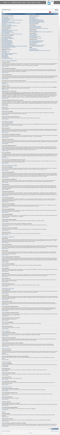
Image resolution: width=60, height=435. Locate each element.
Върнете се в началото (5, 66)
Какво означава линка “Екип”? (33, 23)
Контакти (38, 2)
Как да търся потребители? (33, 37)
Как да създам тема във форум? (6, 36)
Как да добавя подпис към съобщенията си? (8, 38)
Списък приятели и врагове (33, 30)
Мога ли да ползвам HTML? (6, 51)
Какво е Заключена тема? (5, 57)
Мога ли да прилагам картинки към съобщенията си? (9, 53)
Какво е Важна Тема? (5, 56)
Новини (24, 2)
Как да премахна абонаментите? (34, 42)
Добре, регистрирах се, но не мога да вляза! (8, 21)
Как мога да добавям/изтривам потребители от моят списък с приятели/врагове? (40, 31)
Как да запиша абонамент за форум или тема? (36, 41)
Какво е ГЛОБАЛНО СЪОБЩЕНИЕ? (7, 54)
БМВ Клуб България (16, 2)
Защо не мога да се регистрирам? (6, 24)
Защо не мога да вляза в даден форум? (7, 42)
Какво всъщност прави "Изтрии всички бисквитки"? (9, 25)
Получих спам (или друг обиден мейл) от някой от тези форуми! (38, 28)
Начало (5, 2)
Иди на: (50, 428)
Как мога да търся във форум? (33, 34)
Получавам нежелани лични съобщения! (35, 27)
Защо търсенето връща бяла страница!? (35, 36)
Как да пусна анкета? (5, 39)
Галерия (29, 2)
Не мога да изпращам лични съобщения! (35, 26)
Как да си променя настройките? (6, 28)
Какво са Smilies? (4, 52)
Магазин (33, 2)
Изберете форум (55, 428)
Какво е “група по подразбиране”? (34, 22)
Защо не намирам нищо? (32, 35)
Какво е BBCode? (4, 50)
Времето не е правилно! (5, 29)
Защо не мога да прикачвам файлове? (7, 43)
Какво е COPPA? (4, 23)
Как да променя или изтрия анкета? (7, 40)
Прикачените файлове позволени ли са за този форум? (37, 45)
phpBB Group (20, 414)
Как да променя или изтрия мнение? (7, 37)
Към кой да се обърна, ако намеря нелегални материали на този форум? (39, 50)
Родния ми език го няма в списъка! (7, 31)
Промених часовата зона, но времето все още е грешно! (10, 30)
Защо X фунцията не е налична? (34, 49)
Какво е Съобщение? (5, 55)
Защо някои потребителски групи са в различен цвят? (37, 21)
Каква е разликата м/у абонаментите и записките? (36, 40)
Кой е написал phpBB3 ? (32, 48)
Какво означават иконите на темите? (7, 58)
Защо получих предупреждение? (6, 44)
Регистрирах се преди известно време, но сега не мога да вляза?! (11, 22)
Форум (9, 2)
